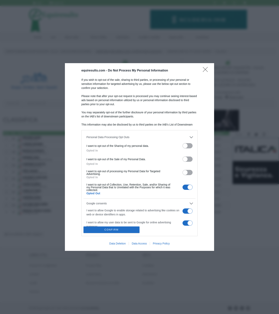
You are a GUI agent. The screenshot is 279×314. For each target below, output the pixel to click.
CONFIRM (111, 229)
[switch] (188, 145)
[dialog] (139, 157)
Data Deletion (117, 243)
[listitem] (139, 137)
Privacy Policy (161, 243)
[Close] (206, 70)
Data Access (139, 243)
